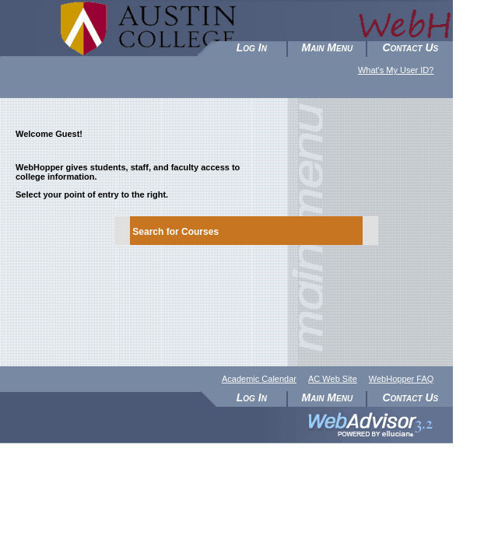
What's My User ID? (395, 70)
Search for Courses (175, 231)
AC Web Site (332, 378)
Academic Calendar (259, 378)
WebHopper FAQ (401, 378)
